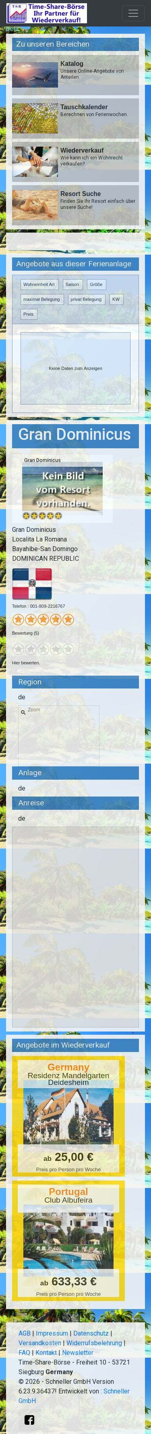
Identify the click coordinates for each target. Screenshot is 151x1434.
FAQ (24, 1352)
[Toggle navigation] (133, 13)
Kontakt (46, 1352)
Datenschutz (91, 1333)
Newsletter (77, 1352)
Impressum (52, 1333)
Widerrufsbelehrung (94, 1343)
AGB (25, 1333)
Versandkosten (40, 1343)
